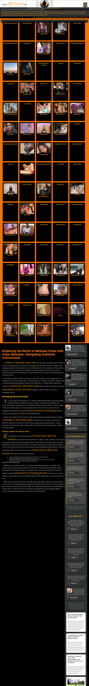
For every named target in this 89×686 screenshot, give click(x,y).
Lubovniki (27, 325)
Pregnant (75, 13)
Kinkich (77, 184)
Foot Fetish (72, 12)
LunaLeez (10, 83)
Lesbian (35, 13)
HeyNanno (60, 244)
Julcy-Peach (60, 114)
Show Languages (37, 17)
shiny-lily (27, 204)
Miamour (77, 114)
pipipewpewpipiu (43, 305)
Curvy (61, 12)
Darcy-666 (77, 23)
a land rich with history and (25, 386)
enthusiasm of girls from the (16, 389)
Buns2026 (77, 164)
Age (49, 17)
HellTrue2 (43, 83)
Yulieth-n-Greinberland (44, 185)
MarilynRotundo (27, 224)
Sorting (79, 17)
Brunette (47, 12)
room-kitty (27, 104)
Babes (19, 12)
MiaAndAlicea (60, 134)
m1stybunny (60, 265)
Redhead (82, 13)
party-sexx (44, 114)
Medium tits (48, 13)
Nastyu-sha (27, 305)
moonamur (44, 154)
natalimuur (27, 94)
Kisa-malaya (77, 83)
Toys (37, 15)
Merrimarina (60, 224)
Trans (85, 6)
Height (71, 17)
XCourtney (44, 224)
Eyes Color (53, 17)
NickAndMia (27, 23)
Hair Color (59, 17)
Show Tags (85, 17)
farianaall (43, 134)
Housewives (17, 13)
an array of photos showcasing (40, 410)
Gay (85, 4)
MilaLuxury (60, 43)
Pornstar (68, 13)
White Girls (43, 15)
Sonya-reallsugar (10, 285)
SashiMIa (27, 244)
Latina (30, 13)
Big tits (29, 12)
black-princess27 (77, 265)
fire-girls (10, 244)
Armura (10, 184)
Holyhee (77, 124)
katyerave (60, 184)
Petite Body (61, 13)
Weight (75, 17)
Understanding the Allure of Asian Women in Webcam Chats (75, 637)
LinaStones (77, 224)
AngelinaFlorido (61, 144)
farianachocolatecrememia (13, 43)
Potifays (10, 204)
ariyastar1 (27, 43)
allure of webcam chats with (21, 362)
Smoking (21, 15)
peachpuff (44, 265)
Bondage (40, 12)
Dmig (61, 305)
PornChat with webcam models (51, 8)
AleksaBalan (10, 325)
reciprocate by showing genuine (30, 473)
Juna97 (10, 164)
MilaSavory (77, 325)
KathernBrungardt (77, 43)
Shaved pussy (6, 15)
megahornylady (77, 204)
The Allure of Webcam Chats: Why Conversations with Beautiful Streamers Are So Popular (75, 659)
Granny (79, 12)
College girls (54, 12)
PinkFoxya (60, 34)
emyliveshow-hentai (44, 64)
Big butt (24, 12)
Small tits (14, 15)
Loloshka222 (77, 144)
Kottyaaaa (44, 33)
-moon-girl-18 (77, 285)
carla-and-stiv (10, 224)
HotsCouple (27, 184)
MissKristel (60, 204)
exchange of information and (17, 420)
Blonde (34, 12)
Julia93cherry (77, 244)
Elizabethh (60, 285)
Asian (10, 12)
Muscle (55, 13)
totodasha (10, 265)
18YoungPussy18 (10, 23)
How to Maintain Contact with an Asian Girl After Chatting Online (75, 616)
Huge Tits (25, 13)
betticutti (27, 154)
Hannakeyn (27, 134)
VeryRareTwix (60, 94)
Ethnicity (45, 17)
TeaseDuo (10, 74)
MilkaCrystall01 (44, 54)
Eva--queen (44, 285)
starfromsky (60, 325)
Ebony (66, 12)
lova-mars (77, 305)
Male (85, 3)
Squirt (26, 15)
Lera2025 (10, 305)
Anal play (4, 12)
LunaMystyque (43, 325)
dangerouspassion (44, 164)
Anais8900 (44, 204)
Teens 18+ (32, 15)
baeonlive (10, 134)
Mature (41, 13)
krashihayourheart (10, 144)
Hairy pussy (8, 13)
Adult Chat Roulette (35, 8)
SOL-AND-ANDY (27, 265)
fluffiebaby (27, 174)
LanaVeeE (60, 164)
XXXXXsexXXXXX (10, 114)
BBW (14, 12)
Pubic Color (66, 17)
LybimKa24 (44, 244)
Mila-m (27, 285)
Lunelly (60, 63)
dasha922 (27, 74)
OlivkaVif (77, 63)
